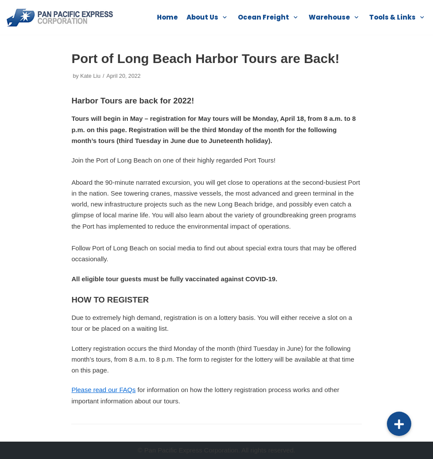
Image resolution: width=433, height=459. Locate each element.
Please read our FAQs (103, 389)
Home (167, 17)
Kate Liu (90, 76)
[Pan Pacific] (61, 17)
